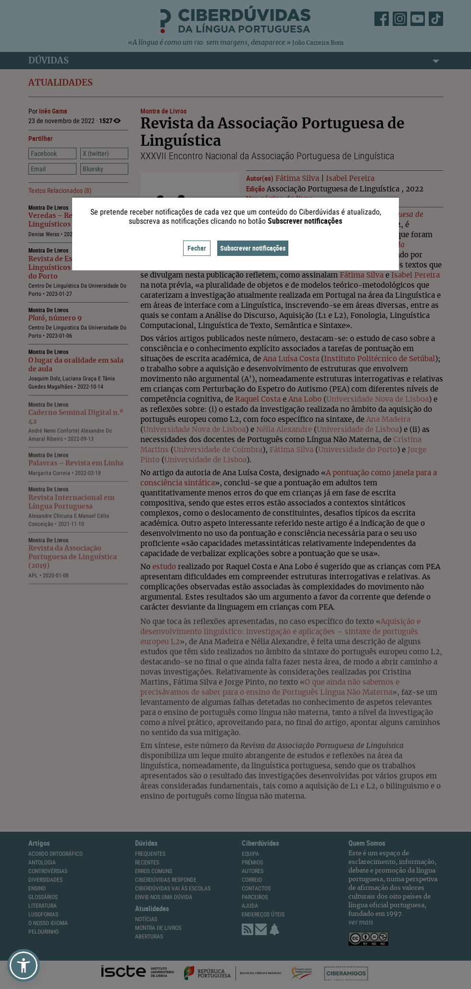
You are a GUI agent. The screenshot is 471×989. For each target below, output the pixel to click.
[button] (23, 965)
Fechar (196, 248)
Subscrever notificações (252, 248)
